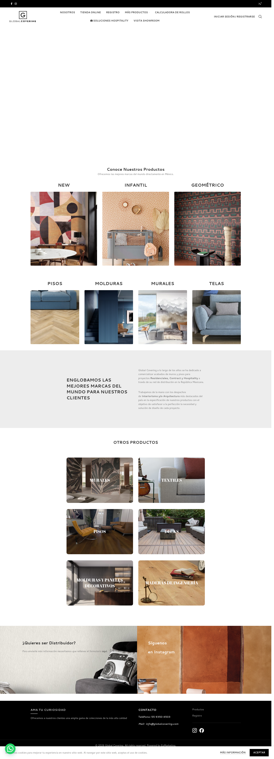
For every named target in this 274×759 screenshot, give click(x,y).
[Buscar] (260, 16)
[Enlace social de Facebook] (11, 3)
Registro (197, 715)
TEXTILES (171, 480)
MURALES (100, 480)
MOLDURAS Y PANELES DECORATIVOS (100, 583)
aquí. (105, 651)
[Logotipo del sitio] (22, 16)
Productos (198, 709)
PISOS (100, 531)
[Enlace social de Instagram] (16, 3)
